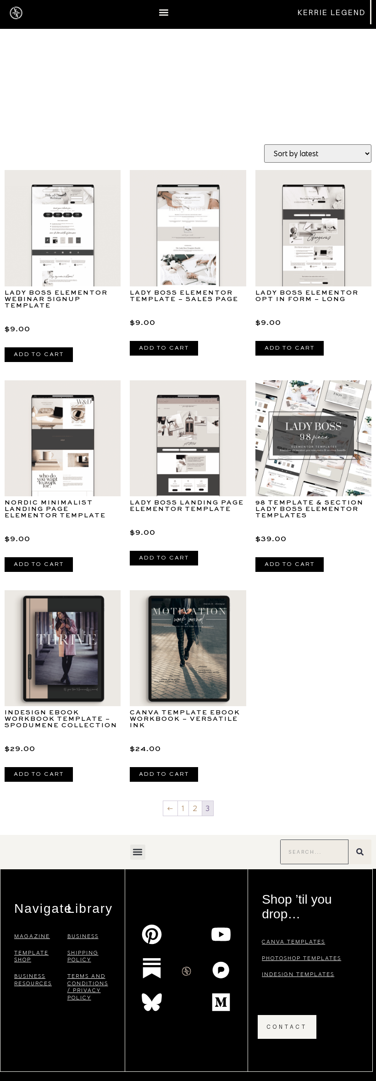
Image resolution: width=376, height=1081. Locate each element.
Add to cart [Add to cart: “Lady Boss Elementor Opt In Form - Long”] (290, 348)
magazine (32, 936)
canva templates (293, 941)
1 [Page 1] (183, 808)
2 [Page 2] (195, 808)
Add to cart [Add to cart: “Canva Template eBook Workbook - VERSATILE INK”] (164, 774)
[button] (163, 12)
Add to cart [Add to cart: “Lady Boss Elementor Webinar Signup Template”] (39, 354)
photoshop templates (301, 958)
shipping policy (83, 956)
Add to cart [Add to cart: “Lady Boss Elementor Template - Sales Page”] (164, 348)
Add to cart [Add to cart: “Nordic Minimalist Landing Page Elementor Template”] (39, 564)
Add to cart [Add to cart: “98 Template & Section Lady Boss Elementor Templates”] (290, 564)
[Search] (359, 852)
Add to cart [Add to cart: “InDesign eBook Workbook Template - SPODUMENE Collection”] (39, 774)
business (83, 936)
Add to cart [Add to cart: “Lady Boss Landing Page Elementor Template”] (164, 558)
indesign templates (298, 974)
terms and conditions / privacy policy (87, 986)
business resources (33, 979)
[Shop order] (317, 153)
